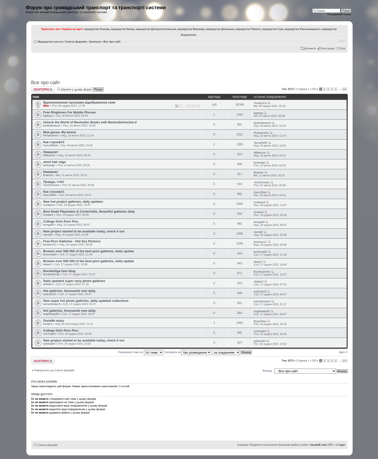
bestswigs (49, 165)
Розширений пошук (339, 14)
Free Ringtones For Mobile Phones (69, 112)
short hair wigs (54, 162)
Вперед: (268, 370)
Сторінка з (306, 89)
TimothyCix (260, 103)
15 (198, 106)
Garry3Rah (49, 194)
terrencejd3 (50, 254)
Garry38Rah (50, 145)
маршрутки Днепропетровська (156, 29)
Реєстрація (328, 48)
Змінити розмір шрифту (341, 40)
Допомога (310, 48)
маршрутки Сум (272, 29)
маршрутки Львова (97, 29)
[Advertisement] (189, 64)
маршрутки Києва (122, 29)
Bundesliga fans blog (59, 271)
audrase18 (49, 294)
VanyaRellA (260, 142)
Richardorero (51, 135)
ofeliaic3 (48, 284)
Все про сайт (112, 41)
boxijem (47, 323)
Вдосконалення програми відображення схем (79, 102)
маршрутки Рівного (248, 29)
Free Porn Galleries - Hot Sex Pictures (72, 241)
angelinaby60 (51, 313)
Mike (46, 105)
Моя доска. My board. (59, 132)
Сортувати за (187, 352)
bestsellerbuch (51, 125)
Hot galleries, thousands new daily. (69, 291)
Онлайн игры (53, 320)
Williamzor (49, 155)
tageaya (48, 115)
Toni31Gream (51, 185)
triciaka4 (48, 214)
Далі (342, 352)
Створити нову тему (42, 89)
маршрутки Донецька (220, 29)
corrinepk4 (49, 333)
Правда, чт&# (53, 182)
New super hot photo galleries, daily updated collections (86, 301)
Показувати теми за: (140, 352)
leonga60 (48, 224)
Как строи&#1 (54, 142)
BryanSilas (260, 321)
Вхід (342, 48)
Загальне (95, 41)
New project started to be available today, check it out (83, 231)
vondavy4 (49, 204)
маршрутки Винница (191, 29)
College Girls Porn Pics (61, 221)
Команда (242, 444)
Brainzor (48, 175)
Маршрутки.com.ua (50, 41)
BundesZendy (51, 274)
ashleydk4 (49, 343)
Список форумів (76, 41)
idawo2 (47, 264)
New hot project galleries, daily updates (73, 201)
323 (344, 89)
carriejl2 (48, 234)
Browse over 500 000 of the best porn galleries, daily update (88, 251)
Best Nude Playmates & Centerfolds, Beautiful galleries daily (89, 211)
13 (188, 106)
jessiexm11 (50, 244)
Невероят (50, 152)
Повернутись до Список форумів (54, 370)
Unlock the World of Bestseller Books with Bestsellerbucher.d (90, 122)
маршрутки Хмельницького (302, 29)
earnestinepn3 (51, 304)
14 (193, 106)
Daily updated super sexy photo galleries (74, 281)
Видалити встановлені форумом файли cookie (279, 444)
